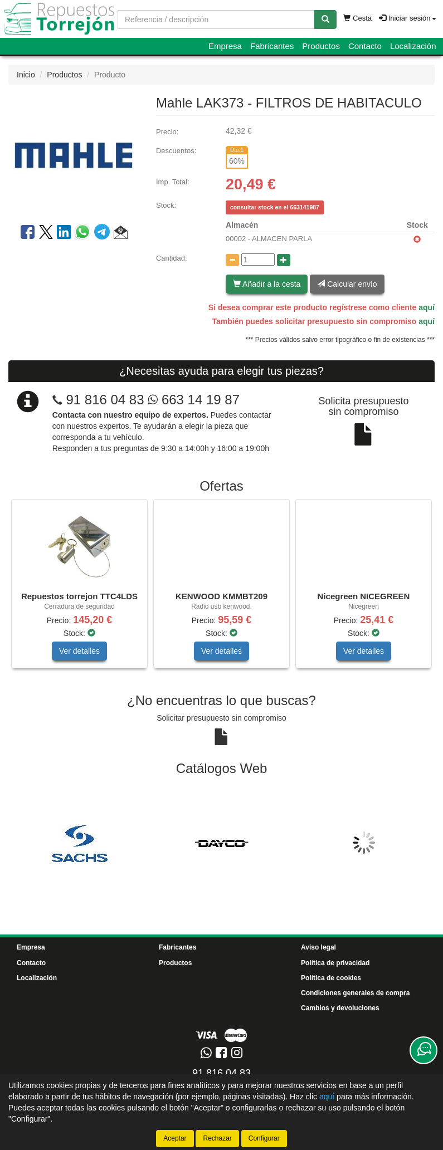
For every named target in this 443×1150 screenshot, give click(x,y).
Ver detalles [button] (79, 651)
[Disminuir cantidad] (232, 260)
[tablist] (221, 589)
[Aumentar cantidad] (283, 260)
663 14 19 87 (194, 399)
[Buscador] (216, 19)
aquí (426, 307)
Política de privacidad (335, 963)
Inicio (26, 74)
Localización (413, 46)
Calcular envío (347, 284)
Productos (321, 46)
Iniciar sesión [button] (407, 18)
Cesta (357, 18)
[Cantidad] (258, 259)
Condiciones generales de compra (355, 993)
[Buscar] (325, 19)
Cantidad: (171, 258)
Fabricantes (272, 46)
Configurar (264, 1138)
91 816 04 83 (105, 399)
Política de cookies (331, 978)
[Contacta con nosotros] (423, 1050)
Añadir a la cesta (266, 284)
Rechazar (217, 1138)
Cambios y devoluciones (340, 1008)
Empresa (225, 46)
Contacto (365, 46)
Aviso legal (318, 947)
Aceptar (174, 1138)
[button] (121, 234)
